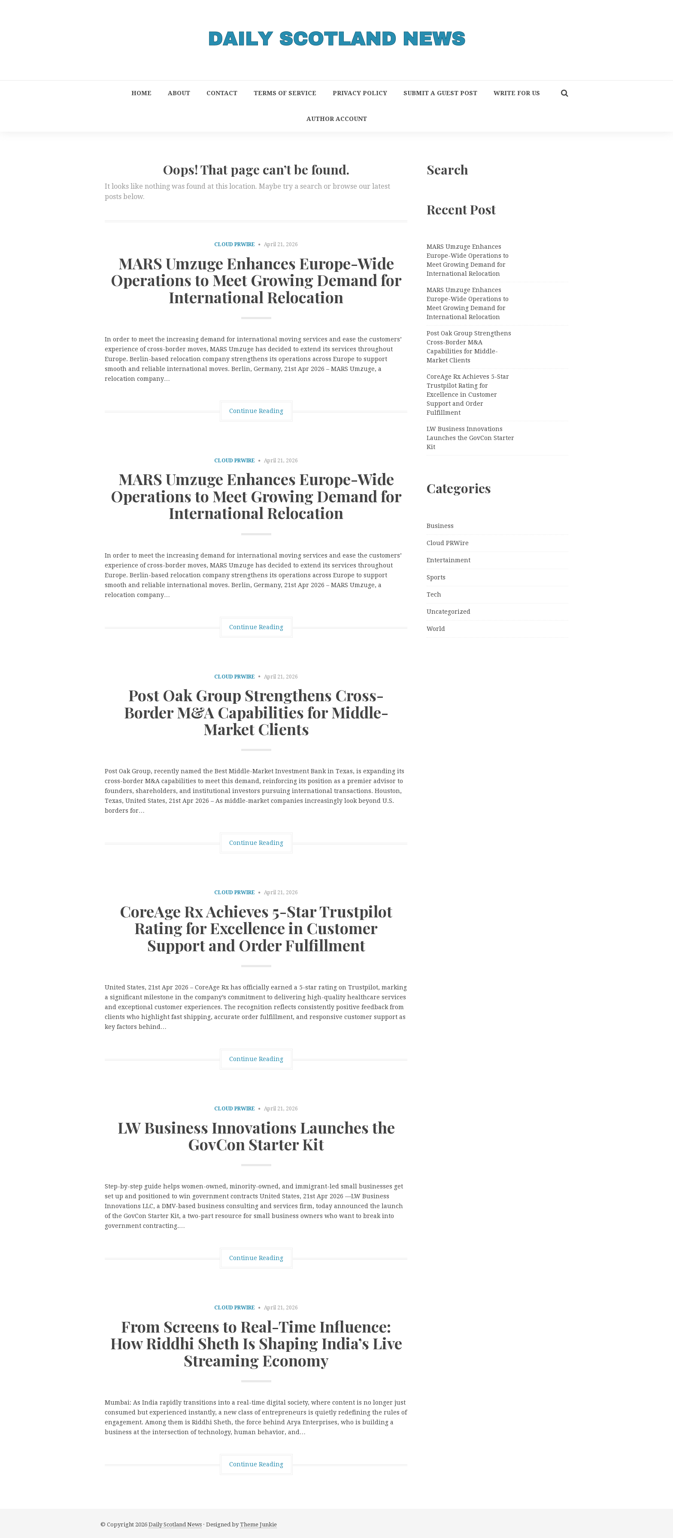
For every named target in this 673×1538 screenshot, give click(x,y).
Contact (221, 93)
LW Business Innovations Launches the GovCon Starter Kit (256, 1136)
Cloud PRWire (234, 244)
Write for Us (517, 93)
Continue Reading (256, 410)
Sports (436, 577)
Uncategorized (448, 611)
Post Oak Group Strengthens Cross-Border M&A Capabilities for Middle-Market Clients (256, 712)
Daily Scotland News (175, 1524)
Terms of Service (285, 93)
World (436, 628)
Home (141, 93)
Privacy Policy (360, 93)
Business (440, 525)
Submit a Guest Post (440, 93)
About (179, 93)
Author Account (336, 118)
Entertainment (448, 560)
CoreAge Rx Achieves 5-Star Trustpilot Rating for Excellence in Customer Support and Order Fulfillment (256, 928)
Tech (434, 594)
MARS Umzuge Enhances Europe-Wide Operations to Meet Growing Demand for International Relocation (256, 280)
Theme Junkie (258, 1524)
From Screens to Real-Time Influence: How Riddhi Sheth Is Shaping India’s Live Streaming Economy (256, 1343)
